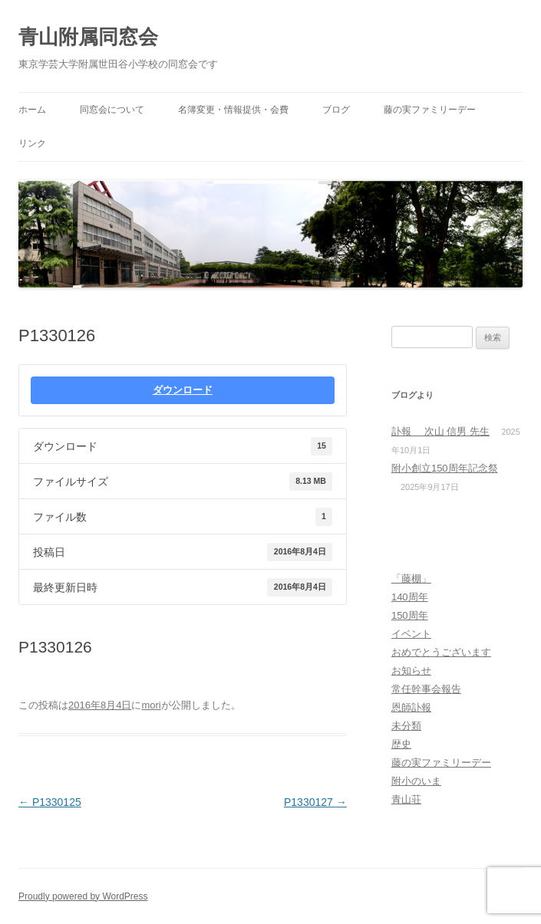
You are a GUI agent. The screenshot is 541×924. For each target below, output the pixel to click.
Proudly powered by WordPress (83, 896)
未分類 (406, 726)
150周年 (409, 615)
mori (150, 705)
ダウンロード (183, 390)
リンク (32, 143)
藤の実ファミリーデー (430, 109)
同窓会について (112, 109)
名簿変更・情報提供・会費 (233, 109)
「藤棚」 (411, 578)
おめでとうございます (441, 652)
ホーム (32, 109)
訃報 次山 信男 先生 (440, 431)
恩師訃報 (411, 707)
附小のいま (416, 781)
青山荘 (406, 799)
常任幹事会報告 (426, 689)
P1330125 (49, 802)
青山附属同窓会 (88, 36)
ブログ (336, 109)
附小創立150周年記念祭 (444, 468)
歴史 (401, 744)
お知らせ (411, 670)
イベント (411, 634)
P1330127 (315, 802)
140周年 (409, 597)
